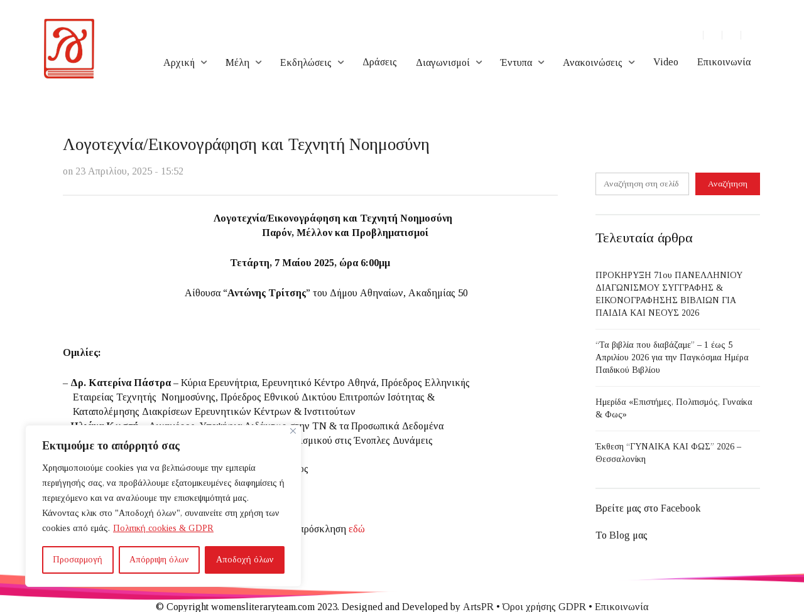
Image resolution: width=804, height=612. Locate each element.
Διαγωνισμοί (443, 62)
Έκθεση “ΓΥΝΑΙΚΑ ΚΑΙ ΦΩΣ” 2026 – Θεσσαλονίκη (668, 453)
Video (665, 61)
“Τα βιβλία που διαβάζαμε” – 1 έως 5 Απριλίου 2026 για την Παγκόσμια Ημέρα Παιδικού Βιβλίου (672, 357)
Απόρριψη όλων (159, 559)
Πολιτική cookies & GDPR (163, 528)
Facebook (680, 508)
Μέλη (237, 62)
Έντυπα (516, 62)
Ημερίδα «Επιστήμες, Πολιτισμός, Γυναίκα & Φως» (673, 408)
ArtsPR (478, 606)
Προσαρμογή (77, 559)
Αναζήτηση (727, 183)
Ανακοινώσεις (592, 62)
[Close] (293, 431)
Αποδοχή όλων (245, 559)
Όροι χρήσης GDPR (544, 606)
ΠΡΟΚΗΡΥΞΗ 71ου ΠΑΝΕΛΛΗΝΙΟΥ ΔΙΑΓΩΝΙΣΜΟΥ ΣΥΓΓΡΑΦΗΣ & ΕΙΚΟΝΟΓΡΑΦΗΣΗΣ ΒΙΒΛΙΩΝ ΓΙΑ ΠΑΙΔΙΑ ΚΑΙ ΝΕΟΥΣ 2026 (668, 294)
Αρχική (179, 62)
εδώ (357, 528)
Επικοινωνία (724, 61)
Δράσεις (379, 61)
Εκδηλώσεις (306, 62)
